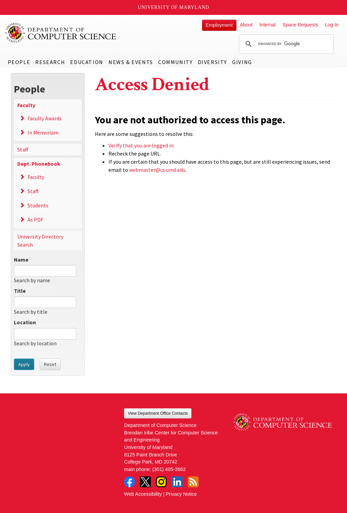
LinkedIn (177, 481)
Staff (22, 149)
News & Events (130, 62)
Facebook (129, 481)
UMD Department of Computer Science (61, 33)
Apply (24, 364)
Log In (332, 24)
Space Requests (300, 24)
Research (50, 62)
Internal (267, 24)
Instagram (161, 481)
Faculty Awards (44, 118)
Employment (219, 25)
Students (37, 205)
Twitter (145, 481)
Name (21, 259)
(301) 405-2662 (169, 469)
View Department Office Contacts (158, 413)
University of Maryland (173, 7)
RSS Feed (193, 481)
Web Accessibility (143, 494)
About (246, 24)
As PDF (35, 219)
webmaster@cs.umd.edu (157, 169)
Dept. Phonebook (38, 163)
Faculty (26, 105)
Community (175, 62)
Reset (50, 364)
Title (20, 290)
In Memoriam (43, 132)
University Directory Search (40, 240)
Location (25, 322)
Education (86, 62)
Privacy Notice (181, 494)
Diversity (212, 62)
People (19, 62)
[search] (285, 44)
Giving (242, 62)
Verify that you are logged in (141, 145)
